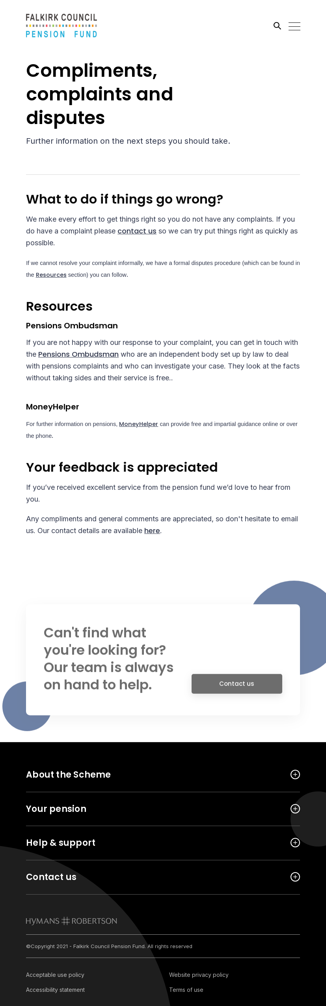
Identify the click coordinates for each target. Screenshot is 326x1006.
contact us (136, 232)
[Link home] (61, 25)
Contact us (236, 686)
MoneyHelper (138, 425)
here (152, 531)
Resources (51, 276)
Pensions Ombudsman (78, 354)
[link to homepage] (71, 921)
